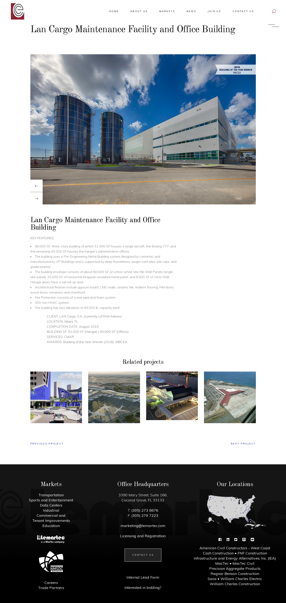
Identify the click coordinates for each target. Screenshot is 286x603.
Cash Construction (218, 553)
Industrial (51, 510)
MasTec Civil (243, 563)
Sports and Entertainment (51, 500)
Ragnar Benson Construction (235, 573)
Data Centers (51, 505)
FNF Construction (252, 553)
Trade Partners (51, 587)
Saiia (212, 578)
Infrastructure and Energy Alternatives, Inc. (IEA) (235, 558)
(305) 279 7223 (144, 515)
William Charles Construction (235, 583)
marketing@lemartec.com (143, 525)
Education (51, 525)
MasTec (222, 563)
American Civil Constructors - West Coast (234, 548)
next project (243, 443)
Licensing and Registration (143, 536)
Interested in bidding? (142, 587)
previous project (47, 443)
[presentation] (36, 186)
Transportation (51, 495)
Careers (51, 582)
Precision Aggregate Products (235, 568)
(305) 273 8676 (144, 510)
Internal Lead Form (142, 577)
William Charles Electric (241, 578)
